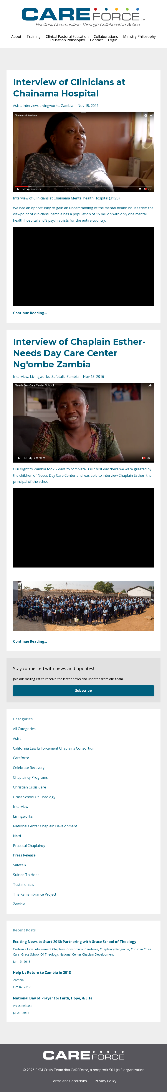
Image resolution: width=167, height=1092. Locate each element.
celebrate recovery (29, 767)
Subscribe (83, 690)
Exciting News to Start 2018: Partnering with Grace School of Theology (74, 941)
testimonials (23, 884)
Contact (96, 40)
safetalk (58, 376)
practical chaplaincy (29, 845)
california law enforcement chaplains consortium (54, 748)
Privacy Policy (105, 1081)
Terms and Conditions (69, 1081)
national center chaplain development (45, 826)
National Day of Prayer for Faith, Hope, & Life (53, 998)
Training (33, 36)
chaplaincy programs (30, 777)
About (16, 36)
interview (30, 105)
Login (112, 40)
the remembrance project (34, 894)
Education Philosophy (67, 40)
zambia (67, 105)
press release (24, 855)
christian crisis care (29, 787)
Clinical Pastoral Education (67, 36)
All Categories (24, 728)
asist (17, 105)
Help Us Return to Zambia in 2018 (42, 972)
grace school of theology (34, 797)
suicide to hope (26, 874)
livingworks (49, 105)
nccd (17, 835)
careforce (21, 757)
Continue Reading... (30, 312)
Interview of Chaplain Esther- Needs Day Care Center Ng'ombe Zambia (79, 353)
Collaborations (106, 36)
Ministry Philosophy (139, 36)
